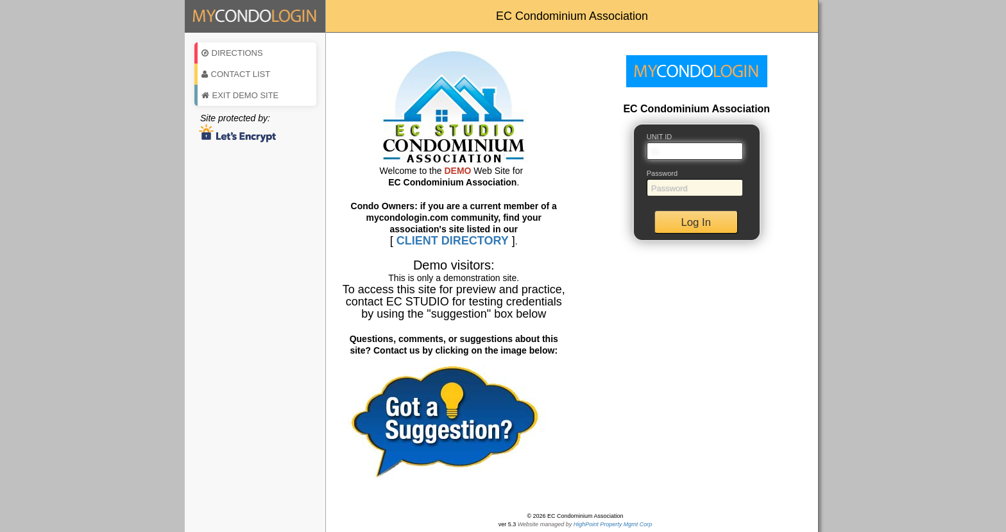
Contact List (236, 74)
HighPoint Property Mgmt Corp (613, 524)
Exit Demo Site (240, 95)
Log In (696, 222)
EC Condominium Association (572, 16)
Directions (232, 53)
